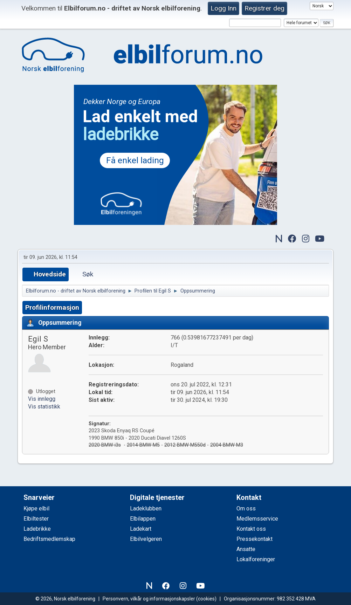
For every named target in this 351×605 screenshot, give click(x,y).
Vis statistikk (44, 406)
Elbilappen (143, 518)
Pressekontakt (254, 539)
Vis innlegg (41, 399)
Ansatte (245, 549)
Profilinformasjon (52, 307)
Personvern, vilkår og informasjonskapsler (149, 598)
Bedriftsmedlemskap (49, 539)
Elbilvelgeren (146, 539)
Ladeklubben (145, 508)
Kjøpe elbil (36, 508)
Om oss (246, 508)
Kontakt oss (251, 528)
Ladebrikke (37, 528)
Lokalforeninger (255, 559)
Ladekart (140, 528)
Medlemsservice (257, 518)
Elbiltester (36, 518)
